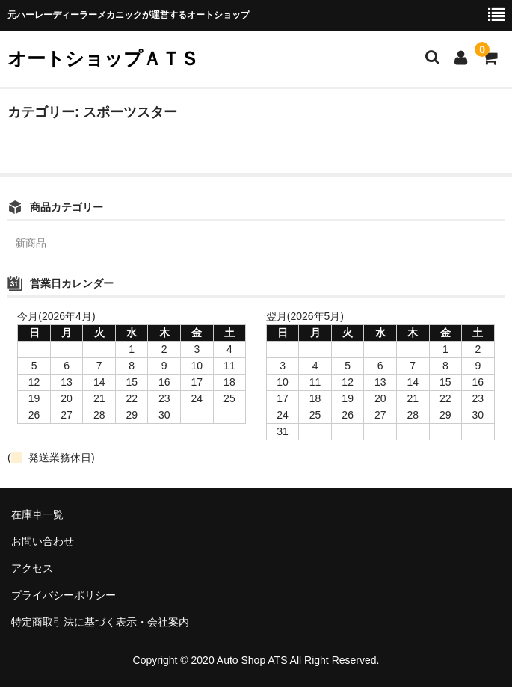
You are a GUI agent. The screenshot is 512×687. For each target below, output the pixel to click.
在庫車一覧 (37, 514)
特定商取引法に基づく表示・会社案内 (100, 622)
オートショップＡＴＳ (103, 58)
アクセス (32, 568)
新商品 (30, 243)
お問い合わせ (42, 541)
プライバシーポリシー (63, 595)
